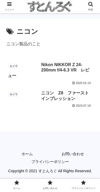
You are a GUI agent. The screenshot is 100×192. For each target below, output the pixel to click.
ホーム (27, 154)
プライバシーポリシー (50, 161)
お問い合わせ (73, 154)
